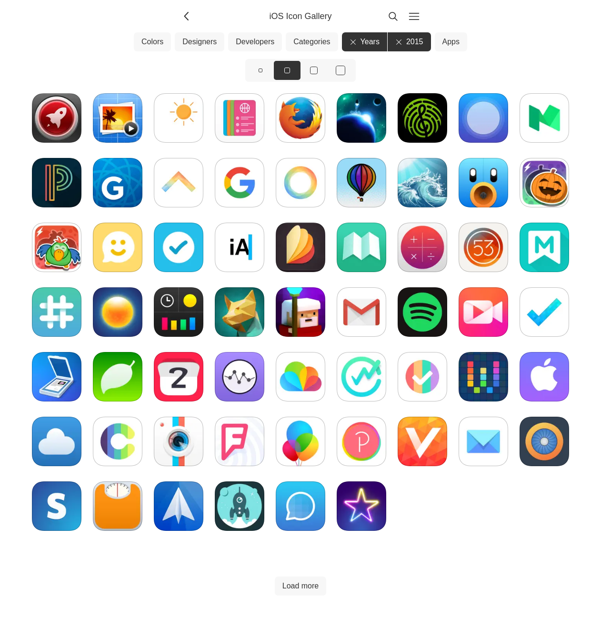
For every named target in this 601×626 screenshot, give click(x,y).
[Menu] (413, 16)
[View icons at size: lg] (313, 70)
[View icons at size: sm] (260, 70)
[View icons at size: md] (287, 70)
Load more (300, 586)
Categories (311, 42)
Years (365, 42)
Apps (451, 42)
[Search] (392, 16)
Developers (255, 42)
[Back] (187, 16)
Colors (152, 42)
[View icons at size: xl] (340, 70)
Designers (199, 42)
